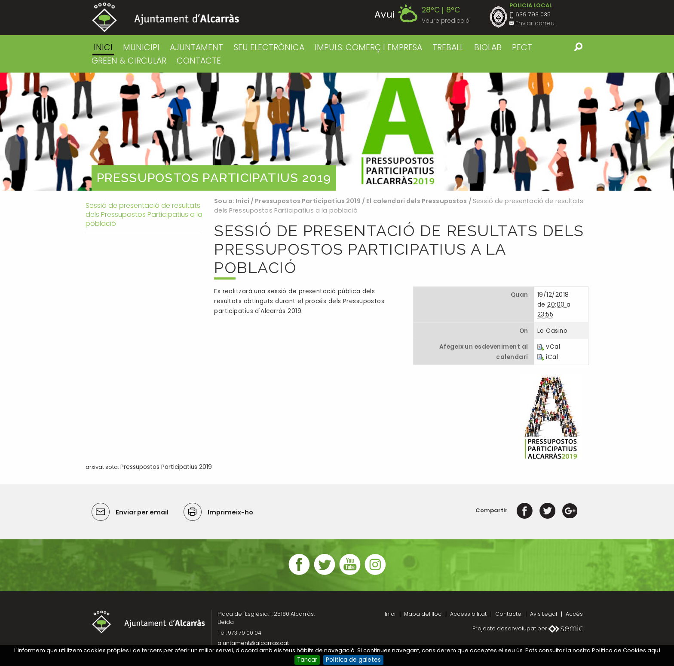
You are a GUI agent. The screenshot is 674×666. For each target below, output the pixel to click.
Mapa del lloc (422, 613)
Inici (103, 47)
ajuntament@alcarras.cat (253, 643)
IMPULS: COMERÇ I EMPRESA (368, 47)
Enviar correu (535, 23)
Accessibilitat (468, 613)
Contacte (508, 613)
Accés (574, 613)
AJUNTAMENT (196, 47)
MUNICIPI (141, 47)
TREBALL (447, 47)
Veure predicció (445, 21)
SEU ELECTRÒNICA (269, 47)
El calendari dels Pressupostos (416, 201)
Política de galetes (353, 660)
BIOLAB (488, 47)
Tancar (307, 660)
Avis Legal (543, 613)
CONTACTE (199, 61)
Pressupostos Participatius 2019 (307, 201)
